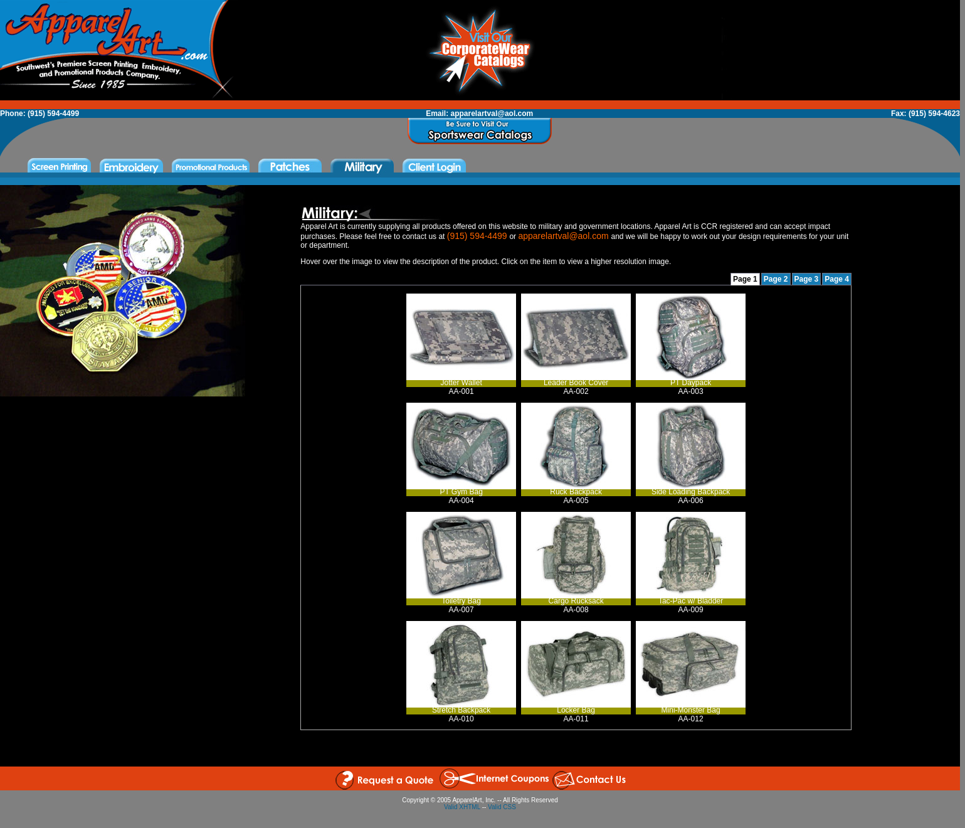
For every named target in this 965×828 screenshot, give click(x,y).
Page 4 (837, 279)
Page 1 (745, 279)
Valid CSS (502, 807)
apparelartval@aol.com (492, 113)
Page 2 (776, 279)
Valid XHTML (462, 807)
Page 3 (806, 279)
